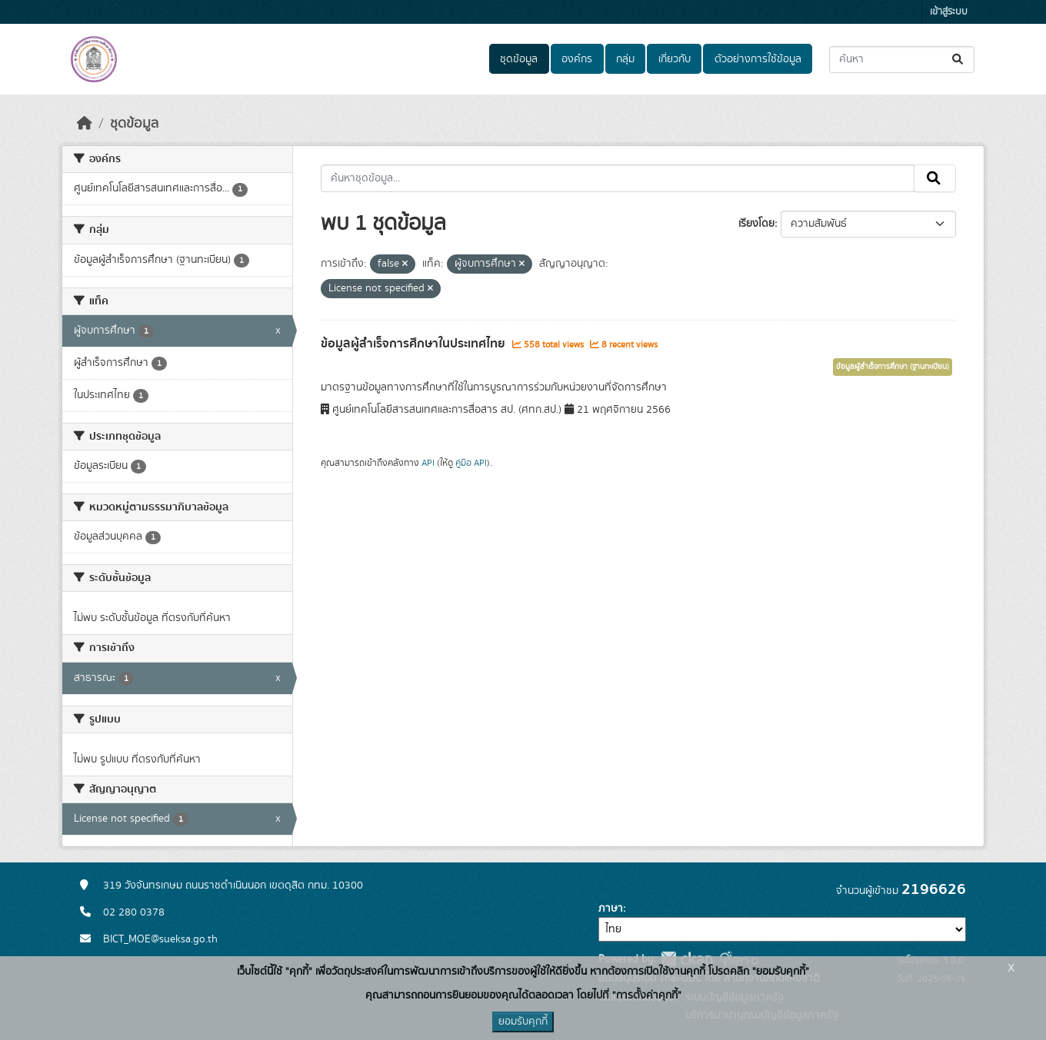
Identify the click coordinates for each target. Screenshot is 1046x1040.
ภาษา (610, 908)
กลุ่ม (625, 59)
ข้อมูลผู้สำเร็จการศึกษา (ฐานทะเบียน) (892, 366)
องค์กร (576, 59)
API (428, 463)
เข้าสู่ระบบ (949, 12)
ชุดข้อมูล (519, 59)
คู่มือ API (471, 463)
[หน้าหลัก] (84, 124)
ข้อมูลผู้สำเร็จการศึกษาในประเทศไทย (414, 344)
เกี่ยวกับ (674, 59)
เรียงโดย (756, 223)
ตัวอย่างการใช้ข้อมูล (758, 59)
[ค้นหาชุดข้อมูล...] (901, 59)
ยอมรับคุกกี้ (523, 1021)
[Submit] (958, 59)
